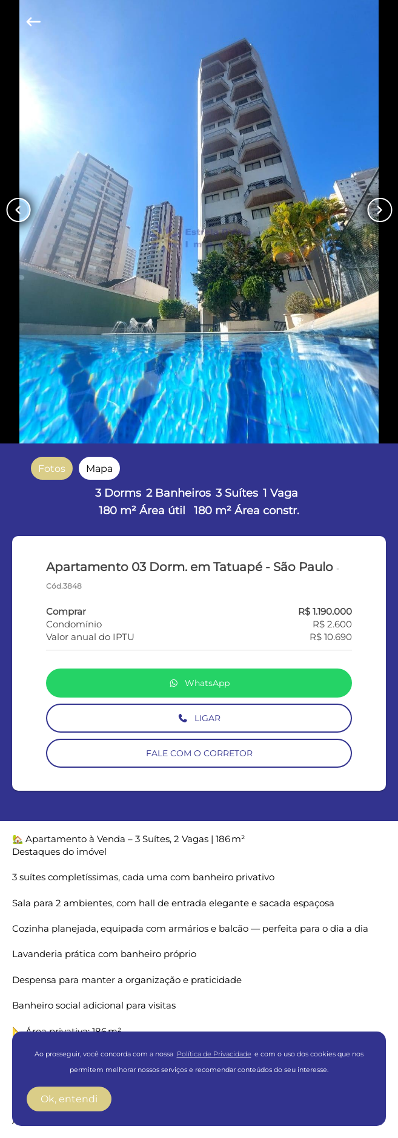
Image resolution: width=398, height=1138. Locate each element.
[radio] (51, 468)
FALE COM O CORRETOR (199, 753)
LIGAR (199, 718)
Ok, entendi (69, 1099)
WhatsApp (199, 683)
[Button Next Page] (380, 210)
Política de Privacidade (214, 1054)
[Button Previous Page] (18, 210)
